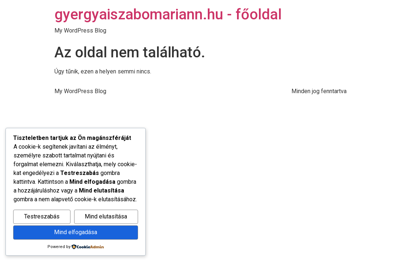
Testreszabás (42, 216)
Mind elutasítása (106, 216)
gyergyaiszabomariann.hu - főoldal (168, 14)
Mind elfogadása (75, 232)
